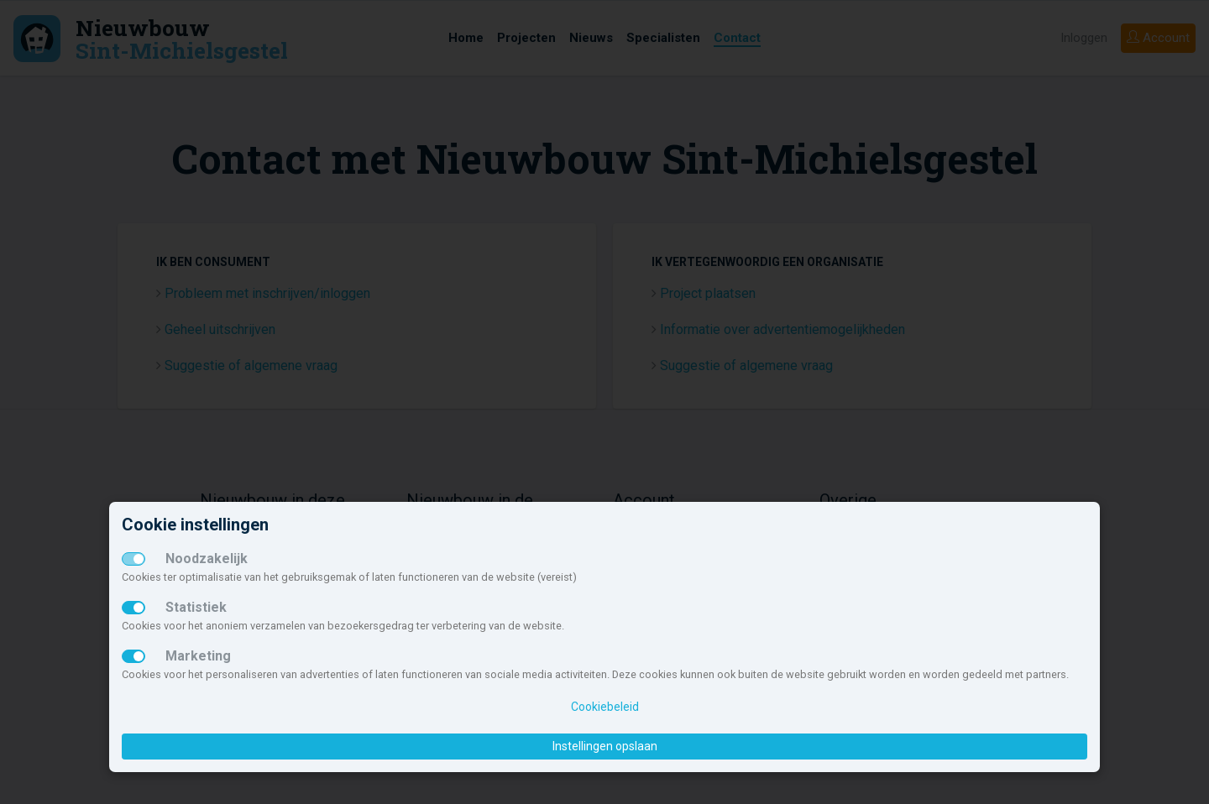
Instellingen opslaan (604, 746)
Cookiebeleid (605, 706)
